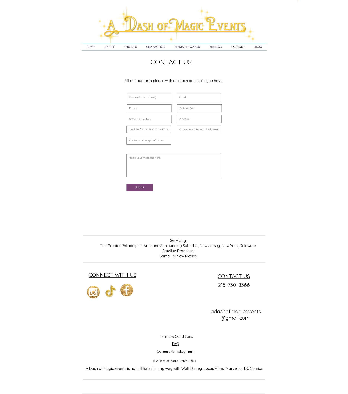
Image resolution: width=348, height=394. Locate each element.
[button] (130, 46)
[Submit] (139, 187)
